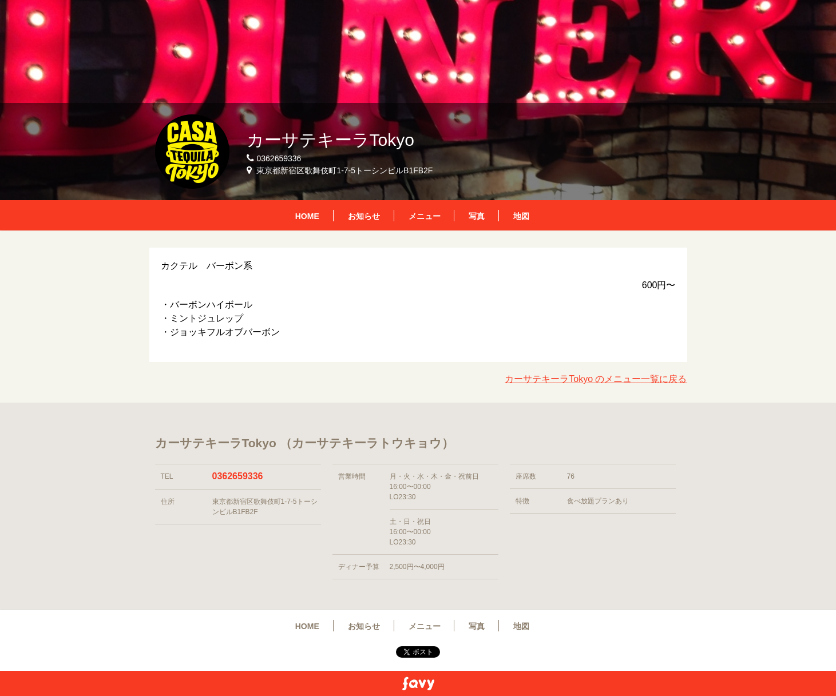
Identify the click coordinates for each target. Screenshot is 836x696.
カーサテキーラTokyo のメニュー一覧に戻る (596, 379)
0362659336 (237, 476)
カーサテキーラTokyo (330, 139)
